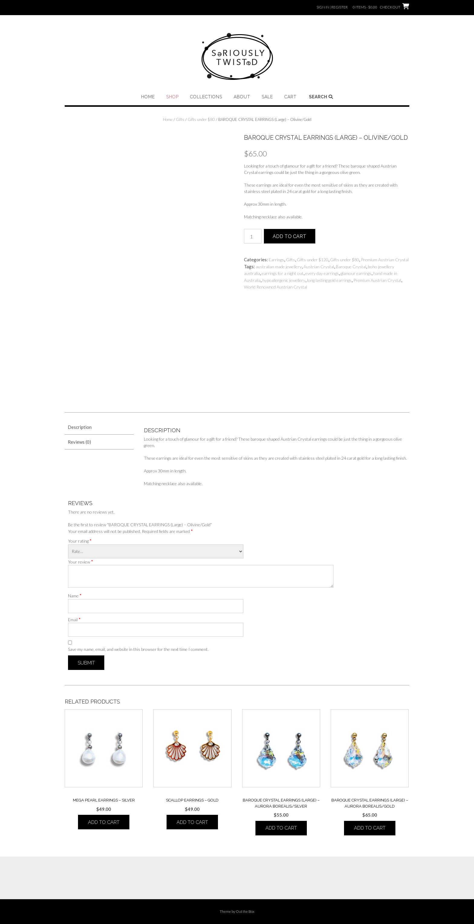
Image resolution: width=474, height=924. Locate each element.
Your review (80, 561)
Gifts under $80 (201, 119)
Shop (172, 96)
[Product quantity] (252, 236)
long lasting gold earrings (329, 280)
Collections (206, 96)
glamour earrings (356, 273)
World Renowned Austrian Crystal (275, 286)
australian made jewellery (279, 266)
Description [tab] (80, 427)
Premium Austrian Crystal (385, 259)
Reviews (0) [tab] (79, 442)
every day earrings (322, 273)
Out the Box (245, 911)
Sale (267, 96)
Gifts (180, 119)
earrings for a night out (283, 273)
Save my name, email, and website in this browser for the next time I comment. (138, 649)
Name (75, 595)
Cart (290, 96)
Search (321, 96)
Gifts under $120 (312, 259)
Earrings (276, 259)
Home (148, 96)
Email (74, 619)
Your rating (80, 541)
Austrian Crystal (319, 266)
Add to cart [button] (103, 822)
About (242, 96)
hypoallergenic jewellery (283, 280)
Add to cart (289, 236)
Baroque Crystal (351, 266)
